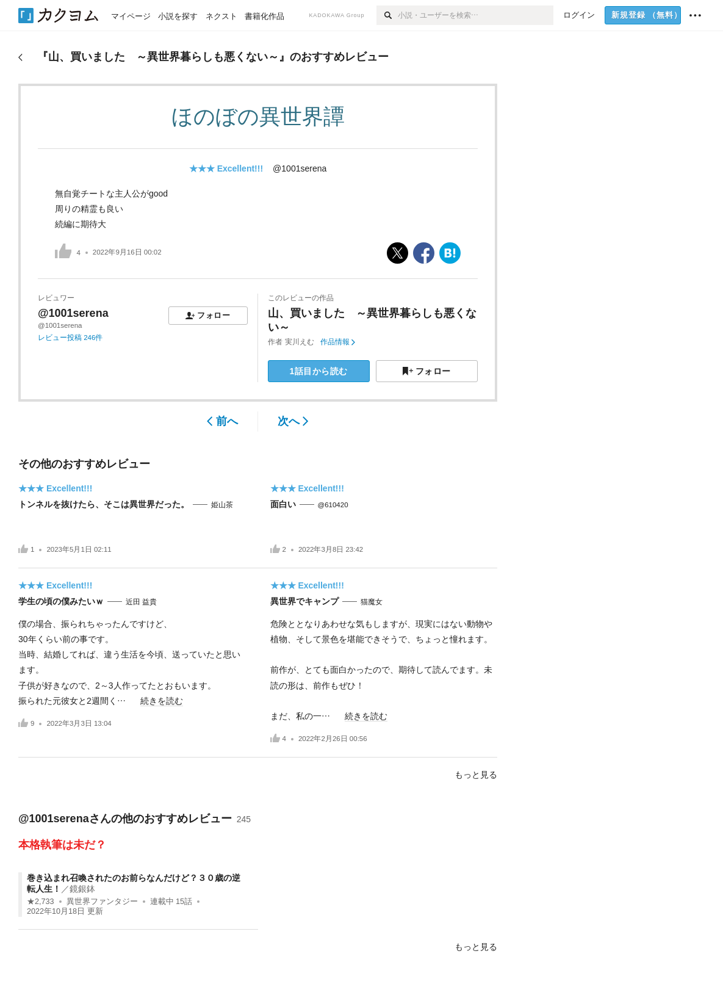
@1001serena (299, 168)
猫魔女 (372, 602)
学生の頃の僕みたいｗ (61, 601)
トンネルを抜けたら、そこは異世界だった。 (103, 504)
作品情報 (337, 341)
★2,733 (40, 901)
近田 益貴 (141, 602)
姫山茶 (222, 504)
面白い (283, 504)
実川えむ (299, 341)
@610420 (333, 504)
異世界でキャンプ (304, 601)
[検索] (387, 15)
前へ (222, 421)
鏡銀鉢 (82, 889)
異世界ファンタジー (102, 901)
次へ (293, 421)
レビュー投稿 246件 (70, 337)
